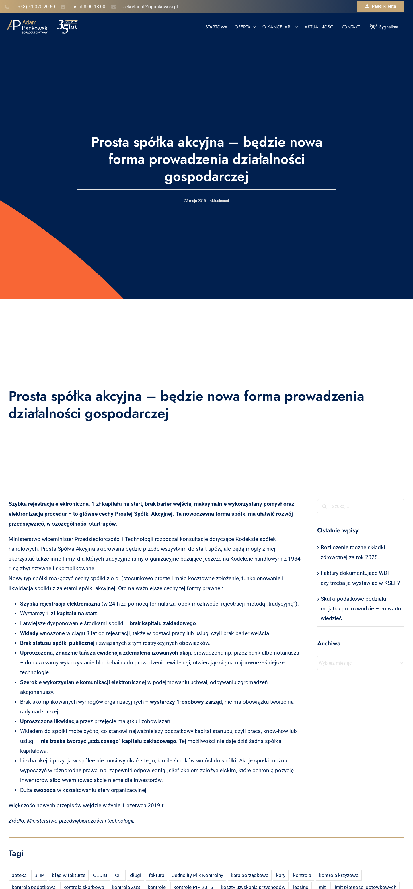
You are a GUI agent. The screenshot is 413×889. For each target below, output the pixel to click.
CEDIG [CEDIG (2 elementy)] (100, 875)
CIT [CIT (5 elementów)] (118, 875)
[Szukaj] (324, 506)
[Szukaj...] (360, 506)
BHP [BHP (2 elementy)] (39, 875)
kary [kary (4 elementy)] (280, 875)
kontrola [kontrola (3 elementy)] (302, 875)
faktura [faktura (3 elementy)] (156, 875)
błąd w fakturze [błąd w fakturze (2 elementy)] (68, 875)
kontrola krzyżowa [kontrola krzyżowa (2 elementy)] (339, 875)
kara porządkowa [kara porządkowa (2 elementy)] (249, 875)
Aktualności (219, 201)
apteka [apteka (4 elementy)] (19, 875)
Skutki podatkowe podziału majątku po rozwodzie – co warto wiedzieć (361, 609)
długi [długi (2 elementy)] (135, 875)
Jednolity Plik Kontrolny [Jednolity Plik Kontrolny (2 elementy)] (197, 875)
